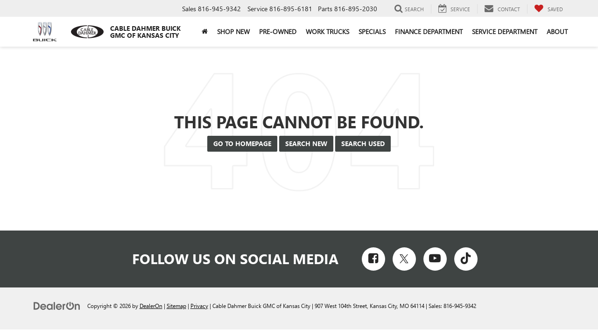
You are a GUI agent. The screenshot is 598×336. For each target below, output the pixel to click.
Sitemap (176, 305)
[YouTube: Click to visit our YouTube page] (435, 259)
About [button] (557, 31)
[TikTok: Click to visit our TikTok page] (466, 259)
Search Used (363, 143)
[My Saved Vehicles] (548, 9)
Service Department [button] (504, 31)
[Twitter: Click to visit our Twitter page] (404, 259)
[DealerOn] (57, 305)
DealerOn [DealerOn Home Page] (151, 305)
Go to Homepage (242, 143)
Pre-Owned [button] (277, 31)
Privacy (199, 305)
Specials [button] (372, 31)
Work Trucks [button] (327, 31)
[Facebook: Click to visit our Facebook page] (373, 259)
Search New (306, 143)
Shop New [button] (233, 31)
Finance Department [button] (429, 31)
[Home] (204, 32)
